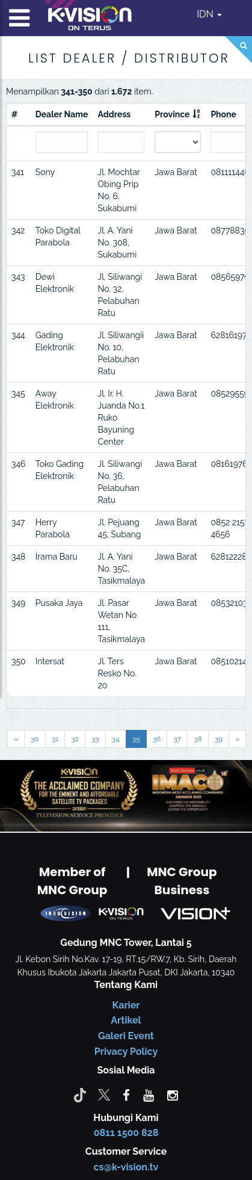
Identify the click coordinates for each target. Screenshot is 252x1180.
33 (95, 739)
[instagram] (173, 1094)
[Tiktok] (80, 1094)
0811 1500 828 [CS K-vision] (126, 1132)
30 (35, 739)
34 (116, 739)
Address (114, 114)
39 (219, 739)
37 (177, 739)
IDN (209, 14)
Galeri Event (126, 1036)
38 (198, 739)
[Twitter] (104, 1094)
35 (136, 739)
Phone (223, 114)
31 (55, 739)
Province (172, 114)
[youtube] (149, 1094)
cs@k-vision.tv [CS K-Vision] (126, 1167)
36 (157, 739)
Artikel (126, 1020)
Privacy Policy (126, 1051)
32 (75, 739)
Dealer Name (61, 114)
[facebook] (126, 1094)
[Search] (238, 49)
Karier (126, 1005)
